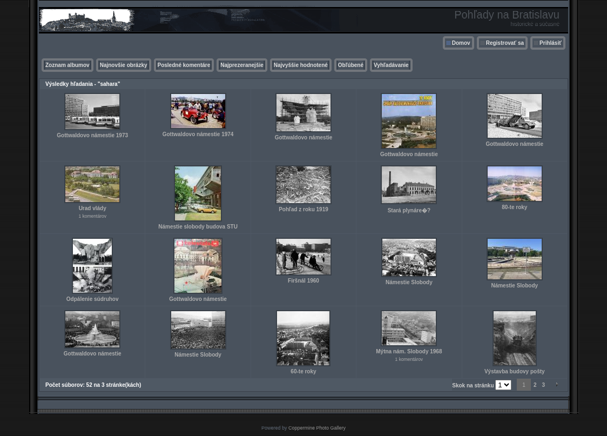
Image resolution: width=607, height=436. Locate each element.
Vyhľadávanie (391, 65)
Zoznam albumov (67, 65)
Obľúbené (350, 65)
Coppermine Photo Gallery (317, 428)
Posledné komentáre (184, 65)
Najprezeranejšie (242, 65)
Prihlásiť (550, 43)
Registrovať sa (505, 43)
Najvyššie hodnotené (301, 65)
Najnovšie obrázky (123, 65)
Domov (461, 43)
